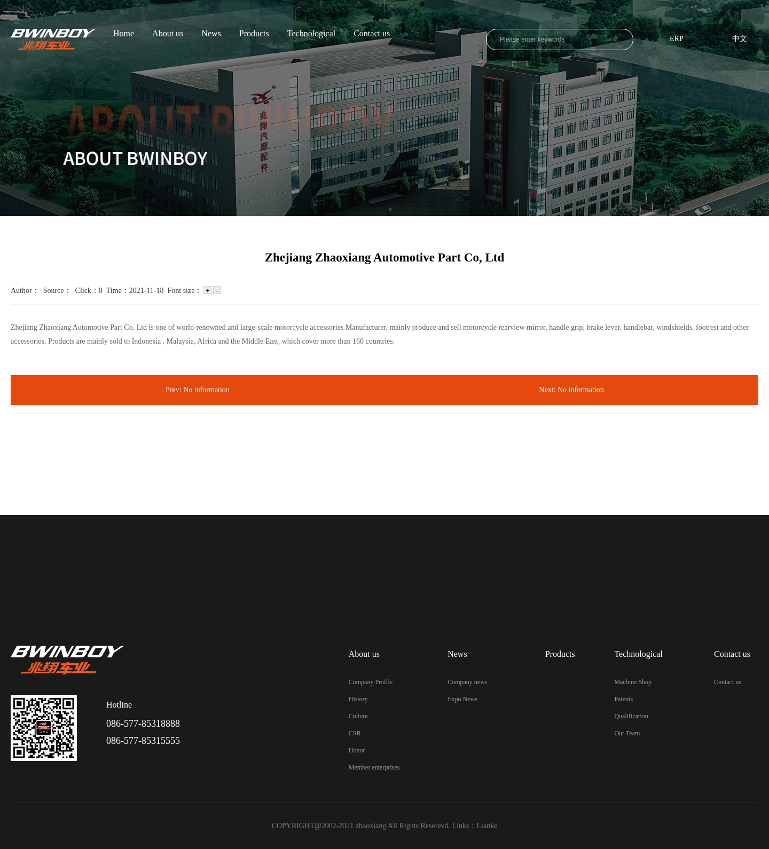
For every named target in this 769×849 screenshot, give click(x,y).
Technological (311, 33)
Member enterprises (374, 767)
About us (167, 33)
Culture (358, 716)
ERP (677, 39)
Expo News (462, 699)
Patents (623, 699)
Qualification (631, 716)
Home (123, 33)
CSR (355, 733)
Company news (467, 682)
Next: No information (571, 390)
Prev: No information (198, 390)
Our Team (627, 733)
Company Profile (371, 682)
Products (254, 33)
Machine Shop (633, 682)
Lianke (487, 826)
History (358, 699)
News (211, 33)
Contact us (372, 33)
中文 (739, 39)
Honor (357, 750)
